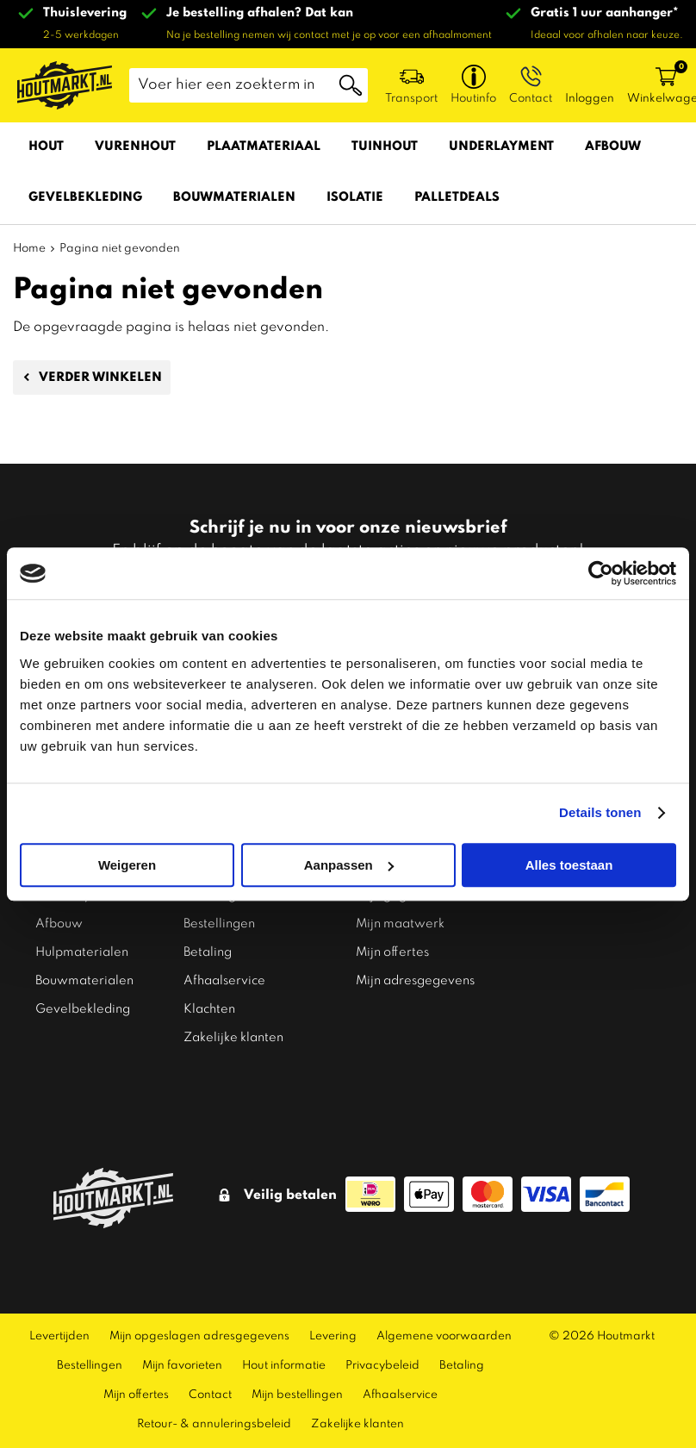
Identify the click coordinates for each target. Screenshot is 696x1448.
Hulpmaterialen (81, 939)
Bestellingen (219, 911)
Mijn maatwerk (400, 911)
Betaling (207, 939)
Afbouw (613, 146)
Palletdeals (457, 197)
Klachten (209, 996)
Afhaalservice (224, 968)
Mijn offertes (392, 939)
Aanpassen (349, 865)
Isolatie (354, 197)
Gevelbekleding (85, 197)
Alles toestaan (569, 865)
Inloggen (589, 98)
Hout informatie (284, 1352)
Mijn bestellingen (297, 1382)
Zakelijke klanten (233, 1025)
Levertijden (59, 1323)
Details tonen (600, 812)
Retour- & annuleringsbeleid (214, 1411)
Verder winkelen (100, 377)
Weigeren (127, 865)
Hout (46, 146)
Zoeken (350, 85)
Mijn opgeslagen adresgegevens (199, 1323)
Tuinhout (384, 146)
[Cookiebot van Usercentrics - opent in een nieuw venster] (600, 573)
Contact (210, 1382)
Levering (333, 1323)
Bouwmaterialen (234, 197)
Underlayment (501, 146)
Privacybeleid (382, 1352)
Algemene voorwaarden (444, 1323)
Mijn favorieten (182, 1352)
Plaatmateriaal (263, 146)
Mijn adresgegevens (415, 968)
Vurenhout (135, 146)
